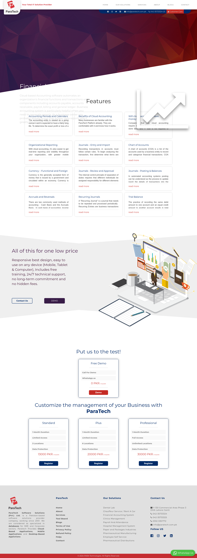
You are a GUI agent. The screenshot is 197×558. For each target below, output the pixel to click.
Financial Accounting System (118, 515)
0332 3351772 (158, 521)
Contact (185, 5)
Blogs (171, 5)
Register (48, 463)
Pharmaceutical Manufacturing (119, 533)
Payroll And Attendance (115, 522)
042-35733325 (159, 517)
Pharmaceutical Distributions (118, 540)
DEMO (54, 301)
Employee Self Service (115, 537)
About (157, 5)
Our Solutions (123, 5)
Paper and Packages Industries (119, 529)
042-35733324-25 (157, 11)
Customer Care (175, 11)
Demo (98, 392)
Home (105, 5)
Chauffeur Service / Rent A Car (119, 511)
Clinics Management (114, 518)
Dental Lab (109, 507)
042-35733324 (159, 514)
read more (134, 134)
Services (142, 5)
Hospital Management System (119, 526)
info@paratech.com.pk (135, 11)
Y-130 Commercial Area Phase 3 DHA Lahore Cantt (168, 508)
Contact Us (22, 301)
